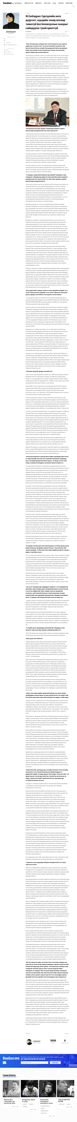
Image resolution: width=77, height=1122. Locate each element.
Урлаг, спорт (47, 3)
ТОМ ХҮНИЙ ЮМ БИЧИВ (64, 1100)
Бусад (54, 3)
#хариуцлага (61, 1104)
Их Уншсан (7, 52)
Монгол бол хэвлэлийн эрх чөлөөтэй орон (9, 1101)
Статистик (61, 3)
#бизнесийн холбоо (45, 1106)
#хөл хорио (43, 1113)
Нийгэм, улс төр (29, 3)
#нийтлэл (25, 1106)
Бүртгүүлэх (55, 1062)
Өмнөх (28, 13)
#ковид (42, 1108)
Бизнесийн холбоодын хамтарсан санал (46, 1101)
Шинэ (6, 50)
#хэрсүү (68, 1104)
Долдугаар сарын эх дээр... (28, 1100)
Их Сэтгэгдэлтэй (9, 54)
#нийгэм (31, 1104)
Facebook (7, 42)
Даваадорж (29, 31)
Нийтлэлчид (69, 3)
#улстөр (24, 1104)
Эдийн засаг (38, 3)
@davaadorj (11, 33)
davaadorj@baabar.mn (10, 44)
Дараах (67, 13)
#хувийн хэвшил (44, 1110)
